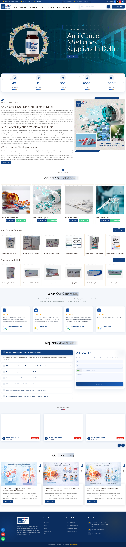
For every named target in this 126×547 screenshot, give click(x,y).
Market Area (47, 531)
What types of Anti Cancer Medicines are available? (20, 384)
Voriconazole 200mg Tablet (52, 283)
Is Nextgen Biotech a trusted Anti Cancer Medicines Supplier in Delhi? (25, 396)
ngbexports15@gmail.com (10, 1)
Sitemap (46, 534)
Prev (116, 230)
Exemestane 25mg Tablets (93, 283)
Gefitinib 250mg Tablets (113, 283)
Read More (73, 57)
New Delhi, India (39, 1)
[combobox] (79, 370)
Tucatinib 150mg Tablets (29, 283)
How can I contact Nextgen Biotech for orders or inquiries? (22, 352)
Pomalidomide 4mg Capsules (72, 253)
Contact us (66, 7)
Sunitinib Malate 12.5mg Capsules (92, 254)
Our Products (33, 7)
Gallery (42, 7)
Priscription (50, 7)
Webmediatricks (74, 544)
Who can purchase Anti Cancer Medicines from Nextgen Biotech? (24, 366)
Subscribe (35, 438)
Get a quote (118, 6)
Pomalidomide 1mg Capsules (30, 253)
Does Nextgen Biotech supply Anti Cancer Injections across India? (24, 390)
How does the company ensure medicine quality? (19, 372)
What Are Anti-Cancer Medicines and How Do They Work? (102, 490)
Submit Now (100, 384)
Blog (58, 7)
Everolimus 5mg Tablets (71, 283)
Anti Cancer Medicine (10, 218)
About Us (46, 522)
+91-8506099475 (26, 1)
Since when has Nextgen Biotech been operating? (19, 378)
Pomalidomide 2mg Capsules (51, 253)
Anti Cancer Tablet (72, 218)
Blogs (45, 525)
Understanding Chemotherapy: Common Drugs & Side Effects (62, 490)
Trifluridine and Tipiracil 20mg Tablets (10, 283)
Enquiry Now (10, 220)
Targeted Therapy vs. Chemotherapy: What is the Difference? (18, 490)
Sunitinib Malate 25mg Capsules (115, 253)
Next (122, 230)
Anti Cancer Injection (104, 218)
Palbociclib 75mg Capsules (9, 253)
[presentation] (119, 445)
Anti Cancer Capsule (40, 218)
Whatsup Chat (20, 220)
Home (15, 7)
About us (23, 7)
